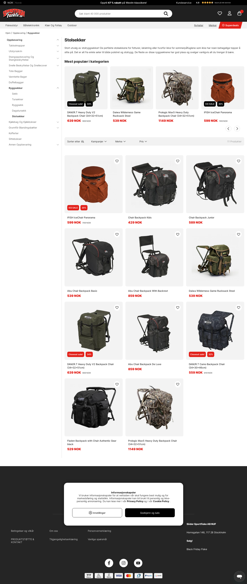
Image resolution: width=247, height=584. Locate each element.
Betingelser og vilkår (22, 530)
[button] (218, 2)
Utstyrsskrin (32, 51)
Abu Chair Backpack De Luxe (144, 364)
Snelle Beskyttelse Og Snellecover (32, 65)
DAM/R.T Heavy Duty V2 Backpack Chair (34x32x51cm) (85, 114)
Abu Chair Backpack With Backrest (148, 290)
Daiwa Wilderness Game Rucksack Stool (126, 114)
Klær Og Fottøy (53, 25)
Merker (213, 25)
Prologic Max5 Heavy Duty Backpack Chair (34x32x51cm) (176, 114)
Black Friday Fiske (197, 549)
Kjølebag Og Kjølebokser (32, 121)
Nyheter (198, 25)
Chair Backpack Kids (140, 217)
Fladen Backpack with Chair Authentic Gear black (91, 442)
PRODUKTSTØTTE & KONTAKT (22, 541)
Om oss (53, 530)
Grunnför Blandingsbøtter (32, 127)
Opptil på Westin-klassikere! (123, 2)
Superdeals (230, 25)
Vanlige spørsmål (97, 539)
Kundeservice (183, 2)
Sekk (15, 93)
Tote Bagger (16, 71)
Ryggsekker (34, 33)
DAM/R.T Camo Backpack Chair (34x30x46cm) (207, 366)
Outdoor (72, 25)
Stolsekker (18, 116)
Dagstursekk (19, 110)
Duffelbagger (16, 82)
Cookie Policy (161, 501)
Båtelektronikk (31, 25)
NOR (14, 2)
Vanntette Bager (18, 76)
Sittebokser (15, 138)
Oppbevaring (19, 33)
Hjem (7, 33)
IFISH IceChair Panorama (218, 112)
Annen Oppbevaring (32, 144)
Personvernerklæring (99, 530)
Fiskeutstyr (11, 25)
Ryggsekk (17, 104)
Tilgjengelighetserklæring (63, 539)
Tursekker (17, 99)
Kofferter (14, 133)
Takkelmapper (32, 45)
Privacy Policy (135, 501)
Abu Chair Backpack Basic (82, 290)
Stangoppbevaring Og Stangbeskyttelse (32, 58)
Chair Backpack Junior (201, 217)
